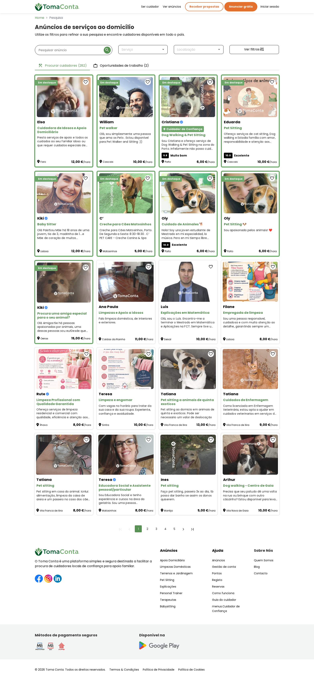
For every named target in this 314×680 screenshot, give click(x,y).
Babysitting (167, 606)
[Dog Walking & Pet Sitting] (188, 97)
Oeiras (44, 338)
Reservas (218, 587)
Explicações (168, 587)
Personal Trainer (171, 593)
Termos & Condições (124, 670)
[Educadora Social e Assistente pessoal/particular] (126, 455)
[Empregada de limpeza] (250, 282)
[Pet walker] (126, 97)
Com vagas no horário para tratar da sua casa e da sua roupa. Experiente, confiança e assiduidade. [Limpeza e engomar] (125, 410)
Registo (217, 580)
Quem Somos (263, 560)
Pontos (217, 573)
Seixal (167, 339)
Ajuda (217, 550)
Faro (43, 161)
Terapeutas (168, 600)
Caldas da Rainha (113, 339)
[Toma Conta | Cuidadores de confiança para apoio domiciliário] (57, 7)
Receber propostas (204, 7)
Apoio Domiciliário (172, 560)
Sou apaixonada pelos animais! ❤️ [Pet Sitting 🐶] (248, 230)
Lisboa (44, 251)
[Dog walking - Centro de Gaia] (250, 455)
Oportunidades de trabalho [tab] (121, 65)
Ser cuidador (150, 7)
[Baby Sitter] (64, 193)
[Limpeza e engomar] (126, 369)
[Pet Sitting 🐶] (250, 193)
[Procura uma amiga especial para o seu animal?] (64, 283)
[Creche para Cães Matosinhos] (126, 193)
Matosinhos (110, 251)
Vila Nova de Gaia (237, 510)
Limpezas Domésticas (175, 567)
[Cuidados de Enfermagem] (250, 369)
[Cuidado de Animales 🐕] (188, 193)
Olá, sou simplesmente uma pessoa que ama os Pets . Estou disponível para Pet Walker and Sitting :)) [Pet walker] (125, 138)
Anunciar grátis (241, 7)
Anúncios (168, 550)
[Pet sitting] (64, 455)
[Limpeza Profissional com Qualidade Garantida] (64, 369)
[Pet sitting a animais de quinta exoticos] (188, 369)
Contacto (261, 573)
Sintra (105, 425)
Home (39, 17)
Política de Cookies (191, 670)
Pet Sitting (167, 580)
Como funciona (223, 593)
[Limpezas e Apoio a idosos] (126, 282)
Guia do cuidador (224, 600)
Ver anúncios (172, 7)
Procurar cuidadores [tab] (62, 65)
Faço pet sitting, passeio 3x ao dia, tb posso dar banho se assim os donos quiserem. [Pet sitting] (187, 495)
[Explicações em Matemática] (188, 282)
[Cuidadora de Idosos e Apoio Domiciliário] (64, 97)
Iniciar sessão (270, 7)
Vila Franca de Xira (175, 425)
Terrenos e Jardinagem (176, 573)
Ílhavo (43, 425)
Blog (257, 567)
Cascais (108, 161)
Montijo (168, 510)
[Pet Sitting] (250, 97)
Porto (168, 161)
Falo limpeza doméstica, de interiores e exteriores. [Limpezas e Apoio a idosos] (125, 321)
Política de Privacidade (158, 670)
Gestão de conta (224, 567)
